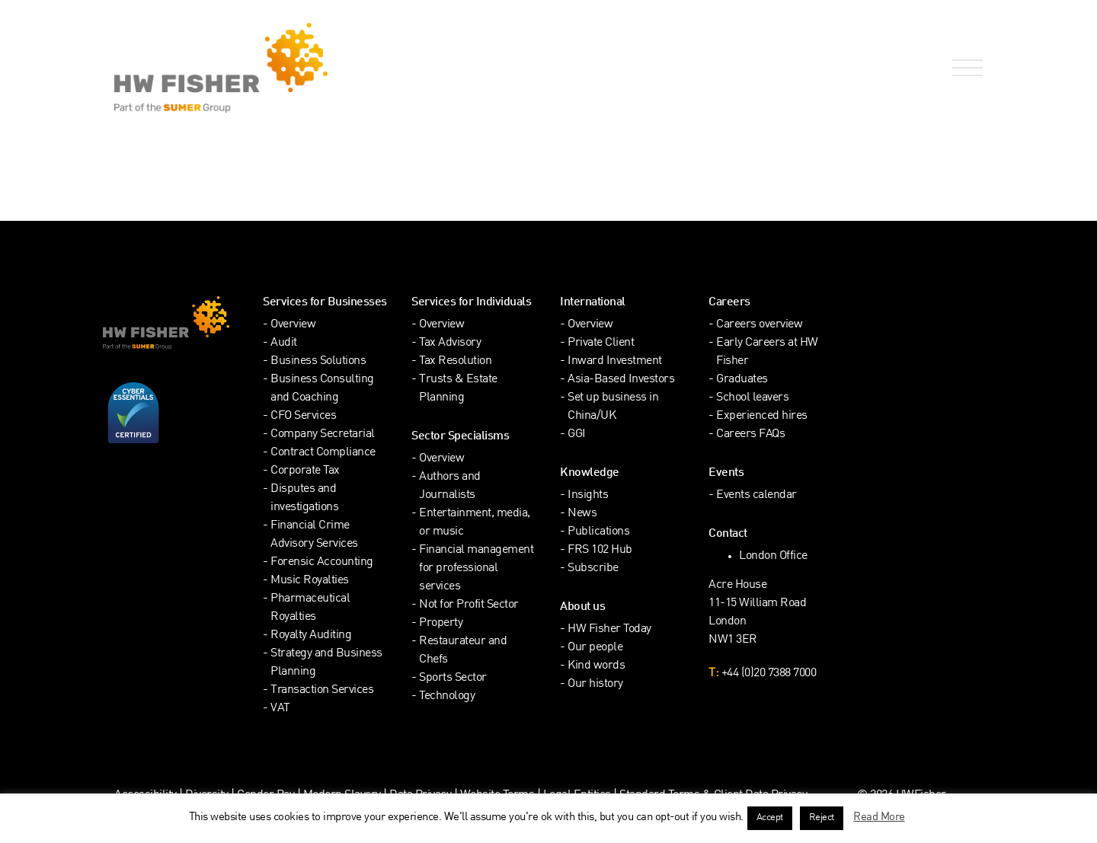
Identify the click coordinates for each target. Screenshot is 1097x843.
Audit (283, 343)
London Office (773, 556)
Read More (879, 817)
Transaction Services (321, 690)
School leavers (752, 398)
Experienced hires (762, 416)
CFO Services (303, 416)
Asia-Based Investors (621, 379)
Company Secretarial (322, 434)
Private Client (601, 343)
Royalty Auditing (310, 635)
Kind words (596, 666)
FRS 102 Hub (600, 550)
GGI (577, 434)
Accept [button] (769, 817)
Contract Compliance (323, 452)
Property (440, 623)
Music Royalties (309, 580)
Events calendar (756, 495)
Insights (588, 495)
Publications (598, 532)
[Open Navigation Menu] (964, 68)
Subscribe (593, 568)
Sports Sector (453, 678)
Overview (292, 324)
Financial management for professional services (476, 568)
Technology (447, 696)
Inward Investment (615, 361)
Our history (595, 684)
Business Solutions (318, 361)
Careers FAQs (750, 434)
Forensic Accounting (321, 562)
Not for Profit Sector (469, 605)
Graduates (742, 379)
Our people (595, 647)
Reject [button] (821, 817)
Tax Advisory (450, 343)
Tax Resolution (455, 361)
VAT (280, 708)
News (582, 513)
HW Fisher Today (609, 629)
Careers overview (759, 324)
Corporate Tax (305, 471)
